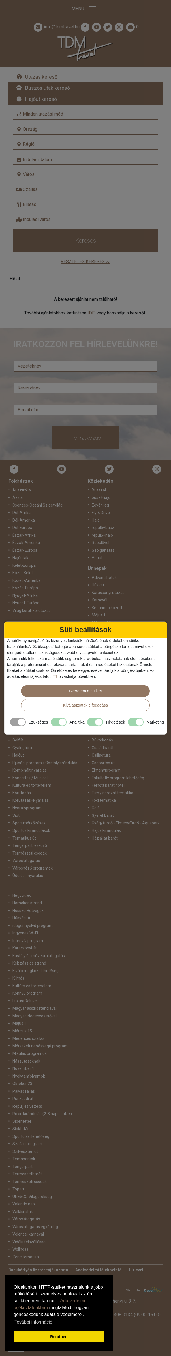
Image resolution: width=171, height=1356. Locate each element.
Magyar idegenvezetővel (34, 1016)
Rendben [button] (59, 1336)
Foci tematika (104, 800)
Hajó (96, 520)
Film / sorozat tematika (112, 793)
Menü (85, 9)
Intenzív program (27, 940)
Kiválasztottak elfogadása (85, 705)
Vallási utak (22, 1211)
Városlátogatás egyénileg (35, 1226)
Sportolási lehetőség (30, 1136)
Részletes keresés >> (85, 261)
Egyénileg (100, 505)
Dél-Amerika (23, 520)
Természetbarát (27, 1174)
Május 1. (99, 615)
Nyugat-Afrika (25, 595)
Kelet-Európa (24, 565)
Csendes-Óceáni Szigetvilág (37, 505)
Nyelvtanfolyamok (28, 1076)
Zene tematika (25, 1257)
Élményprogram (106, 770)
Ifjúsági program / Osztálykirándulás (44, 763)
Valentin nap (23, 1204)
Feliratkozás (85, 437)
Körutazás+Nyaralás (30, 800)
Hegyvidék (21, 895)
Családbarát (103, 747)
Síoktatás (20, 1128)
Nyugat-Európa (25, 603)
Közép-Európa (25, 588)
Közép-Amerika (26, 580)
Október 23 (22, 1083)
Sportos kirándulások (31, 830)
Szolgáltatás (103, 550)
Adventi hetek (104, 577)
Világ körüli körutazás (31, 610)
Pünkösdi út (22, 1098)
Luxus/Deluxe (24, 1001)
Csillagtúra (101, 755)
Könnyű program (27, 993)
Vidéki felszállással (29, 1242)
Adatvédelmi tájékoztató (98, 1270)
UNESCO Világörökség (32, 1196)
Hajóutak (20, 557)
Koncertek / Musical (30, 778)
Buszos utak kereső (47, 88)
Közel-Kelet (22, 572)
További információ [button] (33, 1322)
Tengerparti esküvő (29, 845)
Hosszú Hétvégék (28, 910)
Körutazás (21, 793)
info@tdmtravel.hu (56, 27)
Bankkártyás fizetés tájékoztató (38, 1270)
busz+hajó (101, 497)
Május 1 (19, 1023)
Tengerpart (22, 1166)
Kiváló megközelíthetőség (35, 970)
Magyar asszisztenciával (34, 1008)
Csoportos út (103, 763)
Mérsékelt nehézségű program (40, 1046)
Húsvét (98, 585)
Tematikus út (24, 838)
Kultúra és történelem (31, 785)
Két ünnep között (107, 607)
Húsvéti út (21, 918)
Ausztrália (21, 490)
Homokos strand (27, 903)
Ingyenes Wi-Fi (25, 933)
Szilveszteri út (25, 1151)
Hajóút (18, 755)
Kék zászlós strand (29, 963)
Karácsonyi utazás (108, 592)
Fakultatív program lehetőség (118, 778)
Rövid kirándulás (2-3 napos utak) (42, 1113)
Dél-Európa (22, 527)
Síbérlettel (21, 1121)
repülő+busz (103, 527)
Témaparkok (23, 1159)
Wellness (20, 1249)
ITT (54, 676)
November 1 (23, 1068)
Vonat (97, 557)
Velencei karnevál (28, 1234)
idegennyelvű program (32, 925)
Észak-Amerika (26, 542)
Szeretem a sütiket (85, 691)
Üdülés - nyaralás (27, 875)
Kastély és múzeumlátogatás (38, 955)
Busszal (99, 490)
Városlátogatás (26, 860)
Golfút (17, 740)
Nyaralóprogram (27, 808)
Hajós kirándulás (106, 830)
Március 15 (22, 1031)
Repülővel (100, 542)
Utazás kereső (41, 77)
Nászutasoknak (26, 1061)
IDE (91, 313)
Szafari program (27, 1144)
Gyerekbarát (103, 815)
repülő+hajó (102, 535)
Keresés (85, 240)
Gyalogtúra (22, 747)
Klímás (18, 978)
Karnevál (99, 600)
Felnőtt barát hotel (108, 785)
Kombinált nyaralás (29, 770)
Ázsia (17, 497)
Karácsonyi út (24, 948)
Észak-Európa (24, 550)
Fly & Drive (101, 512)
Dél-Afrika (21, 512)
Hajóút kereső (41, 99)
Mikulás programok (29, 1053)
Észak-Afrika (24, 535)
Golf (95, 808)
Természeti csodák (29, 853)
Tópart (18, 1189)
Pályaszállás (23, 1091)
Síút (16, 815)
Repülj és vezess (27, 1106)
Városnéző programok (32, 868)
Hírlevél (136, 1270)
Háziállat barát (105, 838)
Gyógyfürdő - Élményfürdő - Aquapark (126, 823)
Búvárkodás (102, 740)
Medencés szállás (28, 1038)
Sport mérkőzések (29, 823)
